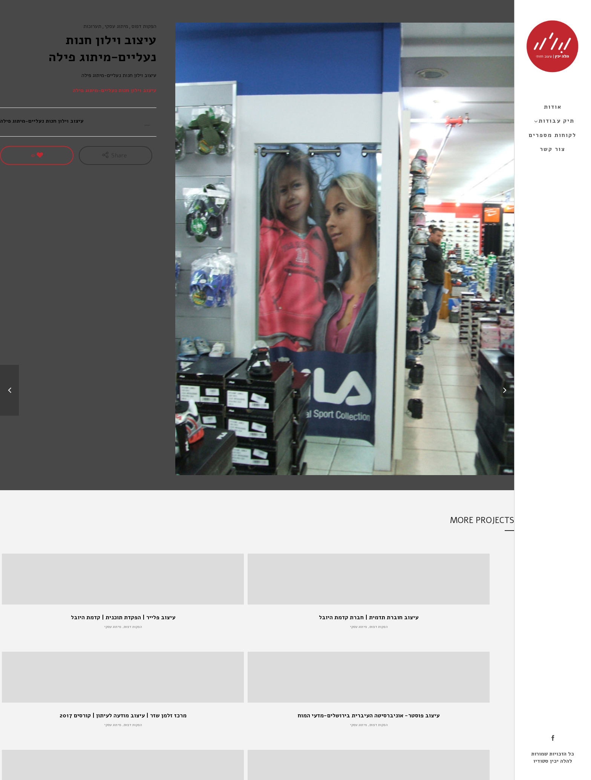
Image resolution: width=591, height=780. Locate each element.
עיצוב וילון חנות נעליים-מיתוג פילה (114, 90)
